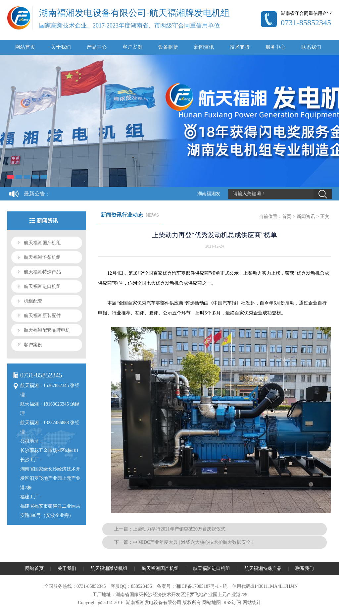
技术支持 (240, 47)
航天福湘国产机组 (42, 242)
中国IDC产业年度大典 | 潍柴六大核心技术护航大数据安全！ (194, 542)
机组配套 (33, 301)
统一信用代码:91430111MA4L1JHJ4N (260, 586)
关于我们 (61, 47)
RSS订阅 (232, 602)
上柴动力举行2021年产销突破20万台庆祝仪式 (179, 529)
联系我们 (311, 47)
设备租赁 (168, 47)
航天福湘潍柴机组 (42, 257)
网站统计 (252, 602)
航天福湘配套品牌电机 (47, 330)
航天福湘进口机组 (42, 286)
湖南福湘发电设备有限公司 (153, 602)
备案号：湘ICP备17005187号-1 (188, 586)
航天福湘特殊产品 (42, 271)
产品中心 (97, 47)
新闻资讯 (204, 47)
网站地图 (211, 602)
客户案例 (132, 47)
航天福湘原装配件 (42, 315)
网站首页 (25, 47)
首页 (286, 216)
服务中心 (275, 47)
